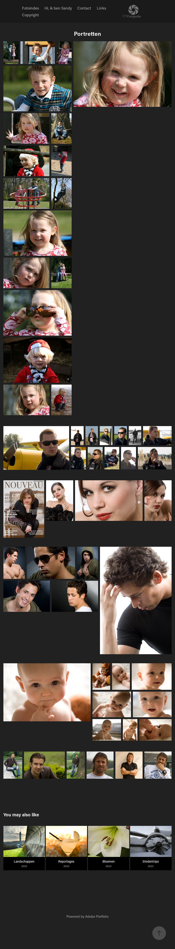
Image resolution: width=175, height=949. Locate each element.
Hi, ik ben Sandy (58, 7)
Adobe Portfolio (97, 916)
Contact (84, 7)
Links (101, 7)
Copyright (30, 14)
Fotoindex (30, 7)
